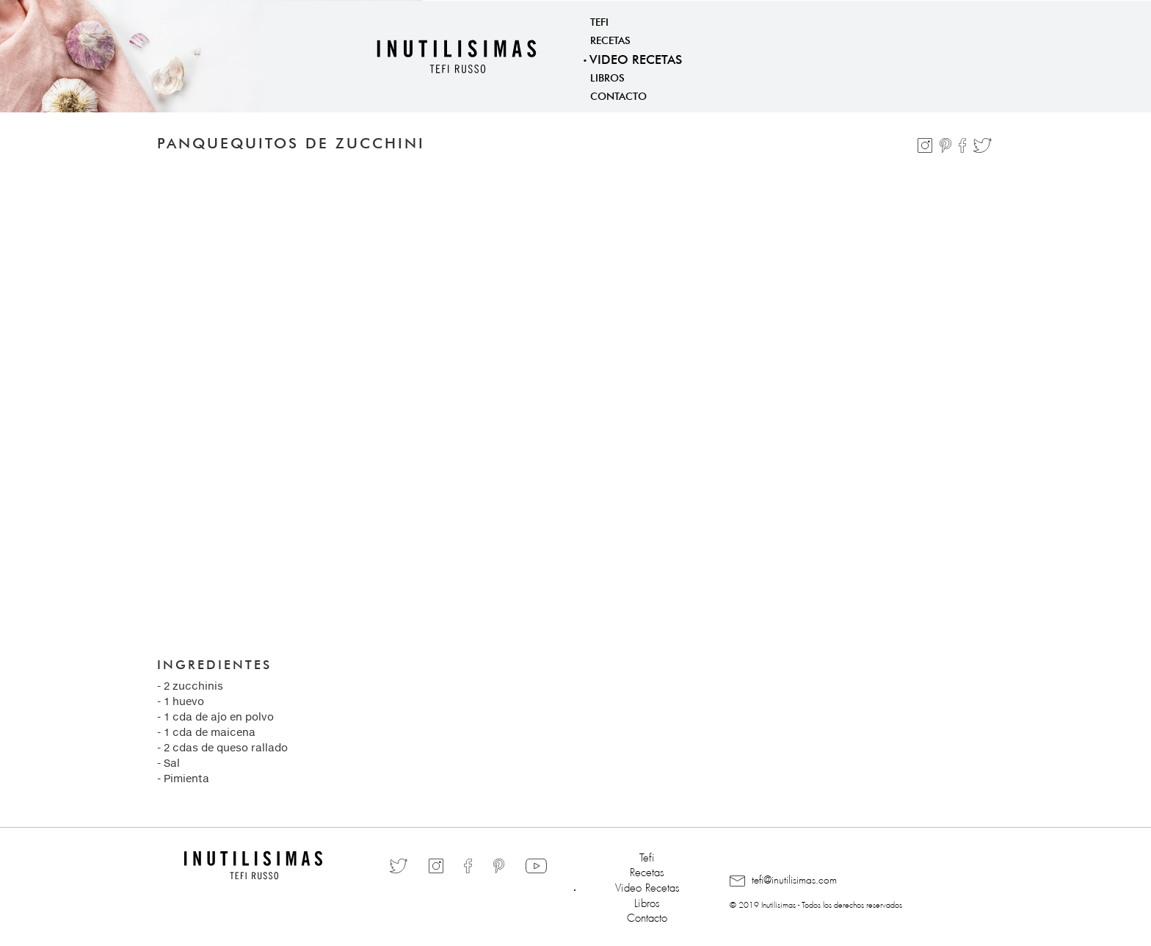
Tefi (599, 21)
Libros (607, 76)
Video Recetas (635, 57)
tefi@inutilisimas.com (783, 881)
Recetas (610, 39)
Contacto (618, 95)
